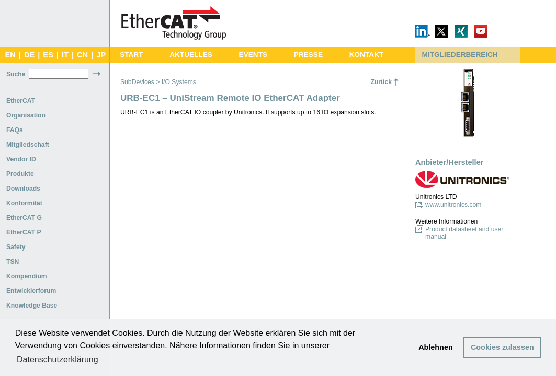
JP (101, 55)
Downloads (23, 188)
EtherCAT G (24, 217)
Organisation (26, 115)
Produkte (20, 174)
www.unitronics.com (453, 204)
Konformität (24, 203)
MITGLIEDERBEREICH (460, 54)
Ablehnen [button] (435, 347)
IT (65, 55)
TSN (12, 261)
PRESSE (308, 54)
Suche (15, 74)
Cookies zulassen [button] (502, 347)
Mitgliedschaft (27, 144)
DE (29, 55)
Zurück (381, 82)
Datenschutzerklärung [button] (57, 359)
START (131, 54)
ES (48, 55)
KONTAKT (366, 54)
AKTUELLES (190, 54)
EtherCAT (20, 100)
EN (10, 55)
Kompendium (26, 276)
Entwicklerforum (31, 291)
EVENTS (253, 54)
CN (82, 55)
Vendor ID (21, 159)
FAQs (14, 130)
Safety (16, 247)
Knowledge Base (31, 305)
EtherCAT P (23, 232)
